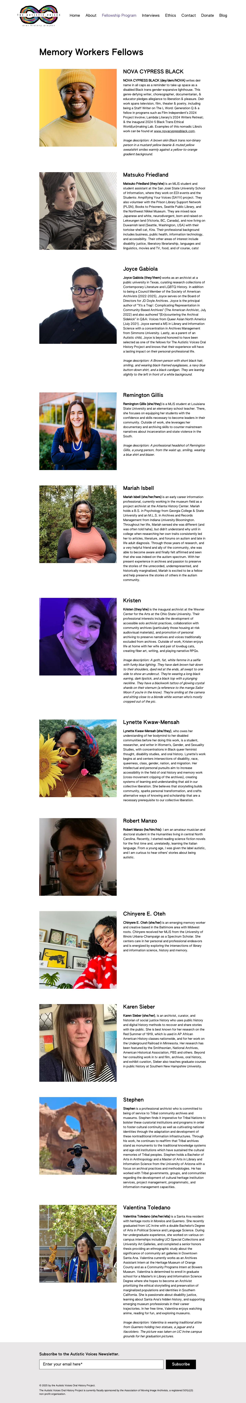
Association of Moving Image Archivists (146, 1390)
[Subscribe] (181, 1364)
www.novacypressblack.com (174, 131)
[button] (91, 15)
